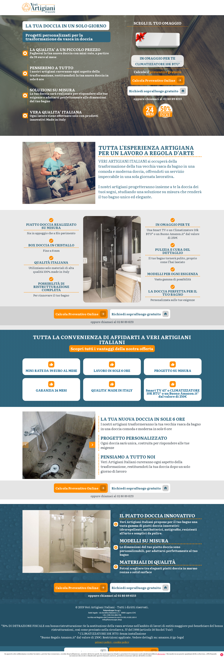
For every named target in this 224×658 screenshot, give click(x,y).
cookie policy (121, 642)
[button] (92, 445)
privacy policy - (104, 642)
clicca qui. (161, 653)
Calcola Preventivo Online (158, 80)
